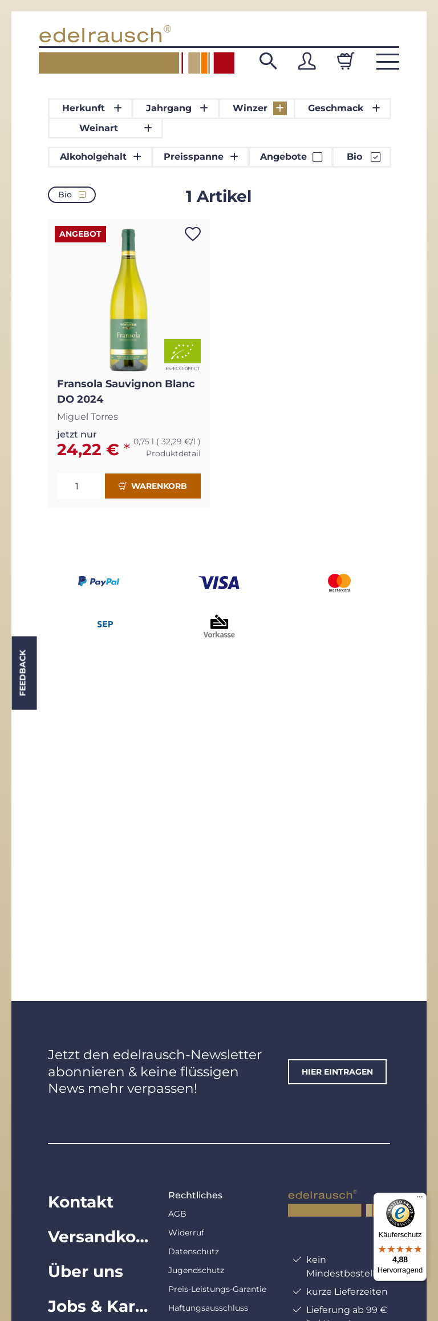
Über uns (85, 1271)
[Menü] (420, 1199)
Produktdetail (173, 453)
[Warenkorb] (345, 61)
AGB (177, 1214)
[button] (268, 61)
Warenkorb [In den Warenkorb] (153, 486)
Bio (72, 194)
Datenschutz (193, 1251)
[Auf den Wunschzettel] (193, 234)
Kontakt (80, 1201)
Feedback (22, 673)
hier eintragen (337, 1072)
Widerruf (186, 1232)
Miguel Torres (87, 416)
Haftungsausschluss (208, 1308)
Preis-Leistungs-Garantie (217, 1289)
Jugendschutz (196, 1270)
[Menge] (81, 486)
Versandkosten (99, 1236)
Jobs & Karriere (99, 1306)
